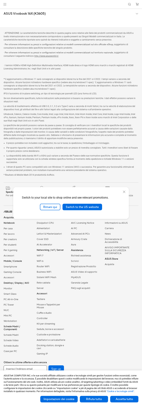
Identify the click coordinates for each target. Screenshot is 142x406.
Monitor (8, 288)
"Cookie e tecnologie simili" (120, 391)
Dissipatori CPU (45, 223)
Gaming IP (42, 353)
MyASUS (76, 277)
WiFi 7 (40, 255)
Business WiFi (44, 271)
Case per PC (10, 351)
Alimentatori (43, 228)
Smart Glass (10, 294)
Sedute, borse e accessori (50, 329)
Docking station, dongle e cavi (50, 347)
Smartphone (10, 266)
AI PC (74, 228)
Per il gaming (10, 250)
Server (40, 288)
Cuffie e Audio (44, 313)
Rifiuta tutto (94, 399)
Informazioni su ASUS (116, 223)
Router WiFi (43, 266)
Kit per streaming (46, 323)
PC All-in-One (11, 299)
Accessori (9, 255)
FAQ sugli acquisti (80, 288)
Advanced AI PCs (80, 233)
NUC (6, 310)
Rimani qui (50, 207)
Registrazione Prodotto (83, 266)
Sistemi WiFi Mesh (46, 277)
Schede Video (11, 340)
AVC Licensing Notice (82, 223)
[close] (124, 191)
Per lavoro (9, 234)
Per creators (10, 239)
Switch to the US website (82, 207)
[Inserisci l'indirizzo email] (25, 369)
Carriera (109, 228)
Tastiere (41, 299)
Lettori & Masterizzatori (49, 233)
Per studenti (10, 244)
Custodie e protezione (48, 334)
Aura (73, 244)
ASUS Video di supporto (84, 271)
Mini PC (8, 315)
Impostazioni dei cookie (59, 399)
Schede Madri (11, 335)
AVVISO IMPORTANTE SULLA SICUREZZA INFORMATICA (117, 250)
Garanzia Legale (79, 282)
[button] (5, 4)
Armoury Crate (79, 239)
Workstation (10, 321)
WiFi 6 (40, 261)
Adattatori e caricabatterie (51, 340)
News (108, 233)
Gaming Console (12, 272)
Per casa (8, 228)
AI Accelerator (44, 244)
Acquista (109, 264)
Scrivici (75, 261)
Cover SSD (43, 239)
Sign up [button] (56, 369)
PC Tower (9, 304)
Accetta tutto (124, 399)
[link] (71, 4)
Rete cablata (43, 282)
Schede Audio (11, 345)
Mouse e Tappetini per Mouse (48, 306)
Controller (42, 318)
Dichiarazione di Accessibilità (113, 241)
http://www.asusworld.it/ (46, 56)
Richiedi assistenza (81, 255)
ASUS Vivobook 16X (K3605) (25, 14)
